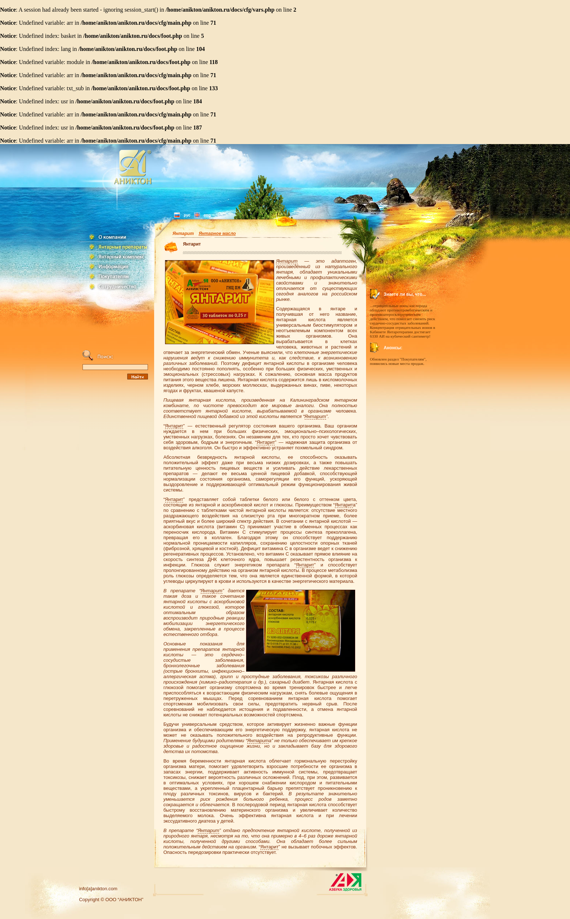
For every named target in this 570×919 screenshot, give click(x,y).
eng (207, 215)
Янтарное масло (217, 233)
